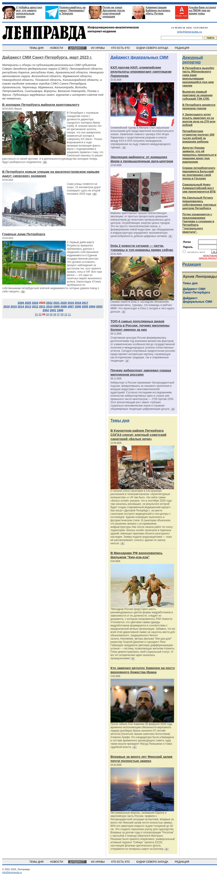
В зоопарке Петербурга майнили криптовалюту (40, 104)
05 (51, 314)
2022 (49, 302)
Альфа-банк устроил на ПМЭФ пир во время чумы (202, 10)
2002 (46, 310)
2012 (35, 306)
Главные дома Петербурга (23, 234)
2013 (28, 306)
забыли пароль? (208, 258)
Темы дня (119, 420)
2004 (92, 306)
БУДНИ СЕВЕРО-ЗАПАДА (152, 47)
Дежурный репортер (192, 59)
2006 (78, 306)
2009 (56, 306)
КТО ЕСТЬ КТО (121, 47)
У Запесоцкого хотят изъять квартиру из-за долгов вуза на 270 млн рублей (198, 120)
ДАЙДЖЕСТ (77, 47)
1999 (60, 310)
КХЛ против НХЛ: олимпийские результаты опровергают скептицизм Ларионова (140, 71)
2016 (6, 306)
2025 (28, 302)
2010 (49, 306)
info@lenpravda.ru (189, 31)
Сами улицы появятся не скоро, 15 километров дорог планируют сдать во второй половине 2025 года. (84, 188)
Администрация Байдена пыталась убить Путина (158, 10)
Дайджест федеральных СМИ (139, 57)
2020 (63, 302)
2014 (21, 306)
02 (40, 314)
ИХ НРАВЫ (98, 47)
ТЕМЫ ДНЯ (37, 47)
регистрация (210, 255)
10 (65, 314)
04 (47, 314)
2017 (85, 302)
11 (69, 314)
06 (54, 314)
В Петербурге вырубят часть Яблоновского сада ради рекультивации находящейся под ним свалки (198, 76)
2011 (42, 306)
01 (36, 314)
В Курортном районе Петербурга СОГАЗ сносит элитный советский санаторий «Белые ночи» (138, 435)
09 (62, 314)
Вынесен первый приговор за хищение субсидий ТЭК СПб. (197, 95)
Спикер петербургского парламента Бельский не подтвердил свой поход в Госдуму (198, 173)
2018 (78, 302)
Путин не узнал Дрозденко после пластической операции (113, 12)
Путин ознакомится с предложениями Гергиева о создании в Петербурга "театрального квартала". (198, 223)
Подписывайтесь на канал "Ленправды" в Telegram (72, 10)
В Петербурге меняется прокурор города (198, 106)
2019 (71, 302)
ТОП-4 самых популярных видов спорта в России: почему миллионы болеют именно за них (139, 325)
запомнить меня (196, 252)
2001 (53, 310)
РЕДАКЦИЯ (182, 47)
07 (58, 314)
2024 (35, 302)
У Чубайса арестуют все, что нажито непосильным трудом (29, 12)
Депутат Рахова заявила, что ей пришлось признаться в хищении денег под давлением (199, 154)
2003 (99, 306)
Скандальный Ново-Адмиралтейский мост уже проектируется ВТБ (199, 188)
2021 (56, 302)
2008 (63, 306)
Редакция (191, 264)
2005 (85, 306)
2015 (14, 306)
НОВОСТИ (57, 47)
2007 (71, 306)
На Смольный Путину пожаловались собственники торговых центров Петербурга (199, 203)
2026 (21, 302)
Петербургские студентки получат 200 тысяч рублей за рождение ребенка (198, 136)
